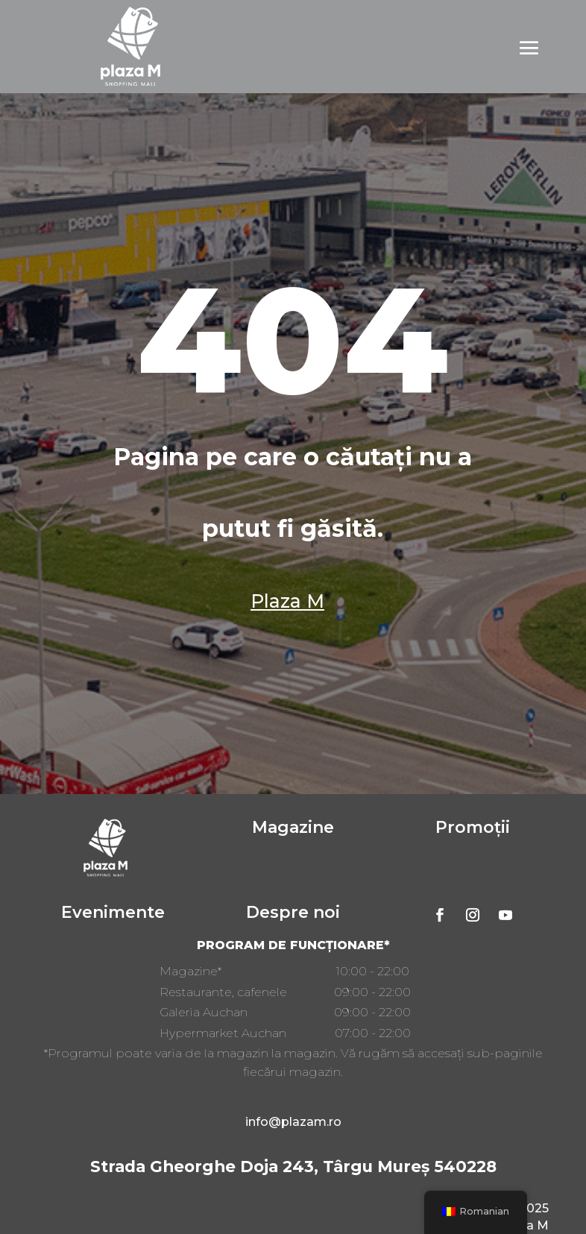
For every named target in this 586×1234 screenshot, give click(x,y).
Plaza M (287, 601)
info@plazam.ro (293, 1122)
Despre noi (293, 912)
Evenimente (113, 912)
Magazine (293, 827)
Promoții (472, 827)
